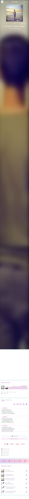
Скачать (14, 436)
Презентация (9, 400)
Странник (7, 470)
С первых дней (8, 474)
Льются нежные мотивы (10, 491)
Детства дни (8, 482)
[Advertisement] (14, 365)
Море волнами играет (10, 487)
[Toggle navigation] (27, 1)
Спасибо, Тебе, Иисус (10, 478)
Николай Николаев (14, 28)
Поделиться (14, 438)
